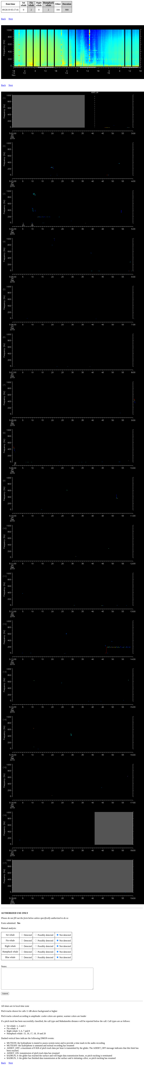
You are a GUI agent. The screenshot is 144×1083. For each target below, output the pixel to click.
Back (3, 19)
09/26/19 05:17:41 (10, 10)
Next (11, 19)
